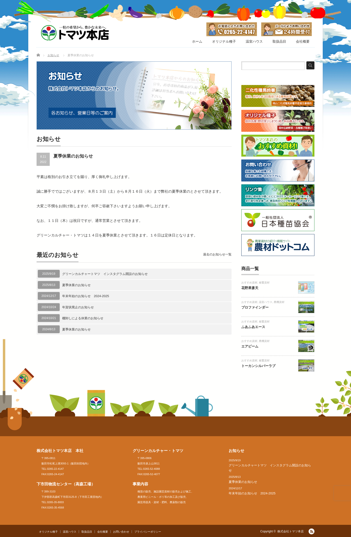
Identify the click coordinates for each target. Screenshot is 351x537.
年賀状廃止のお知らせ (78, 307)
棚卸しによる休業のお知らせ (82, 318)
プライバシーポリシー (147, 531)
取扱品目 (279, 41)
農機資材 (279, 302)
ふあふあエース (253, 327)
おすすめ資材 (249, 282)
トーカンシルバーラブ (258, 366)
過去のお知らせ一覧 (217, 254)
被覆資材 (264, 282)
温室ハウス (254, 41)
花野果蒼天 (249, 288)
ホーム (197, 41)
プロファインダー (255, 307)
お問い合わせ (121, 531)
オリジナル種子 (224, 41)
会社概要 (303, 41)
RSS (311, 531)
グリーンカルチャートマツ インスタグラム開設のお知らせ (105, 274)
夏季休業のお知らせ (76, 285)
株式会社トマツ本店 (290, 531)
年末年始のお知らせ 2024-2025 (85, 296)
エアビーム (249, 346)
